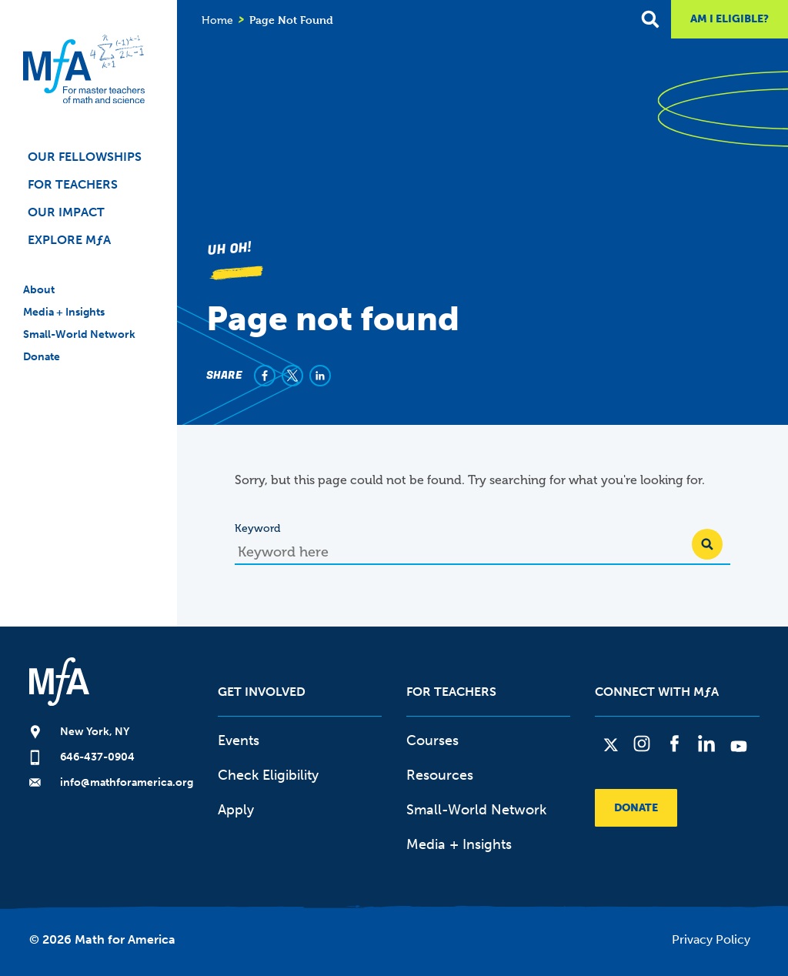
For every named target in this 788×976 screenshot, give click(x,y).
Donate (41, 356)
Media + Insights (64, 312)
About (39, 289)
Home (217, 20)
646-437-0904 (97, 757)
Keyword (257, 528)
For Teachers (73, 184)
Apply (236, 809)
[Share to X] (292, 375)
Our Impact (66, 212)
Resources (439, 775)
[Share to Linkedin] (320, 375)
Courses (432, 740)
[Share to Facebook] (264, 375)
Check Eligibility (268, 775)
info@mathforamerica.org (126, 782)
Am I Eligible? (729, 18)
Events (238, 740)
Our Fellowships (85, 156)
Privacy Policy (711, 939)
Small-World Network (79, 334)
